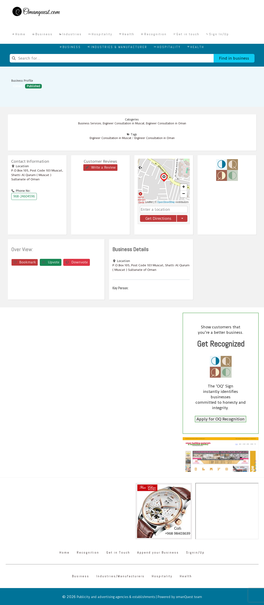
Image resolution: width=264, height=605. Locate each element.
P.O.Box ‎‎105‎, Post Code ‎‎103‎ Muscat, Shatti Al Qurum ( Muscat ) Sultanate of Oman (37, 175)
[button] (183, 187)
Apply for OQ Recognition (220, 419)
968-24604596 (24, 196)
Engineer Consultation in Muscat (123, 123)
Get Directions (158, 218)
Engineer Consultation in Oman (166, 123)
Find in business (234, 58)
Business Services (89, 123)
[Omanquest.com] (36, 12)
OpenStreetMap (166, 202)
